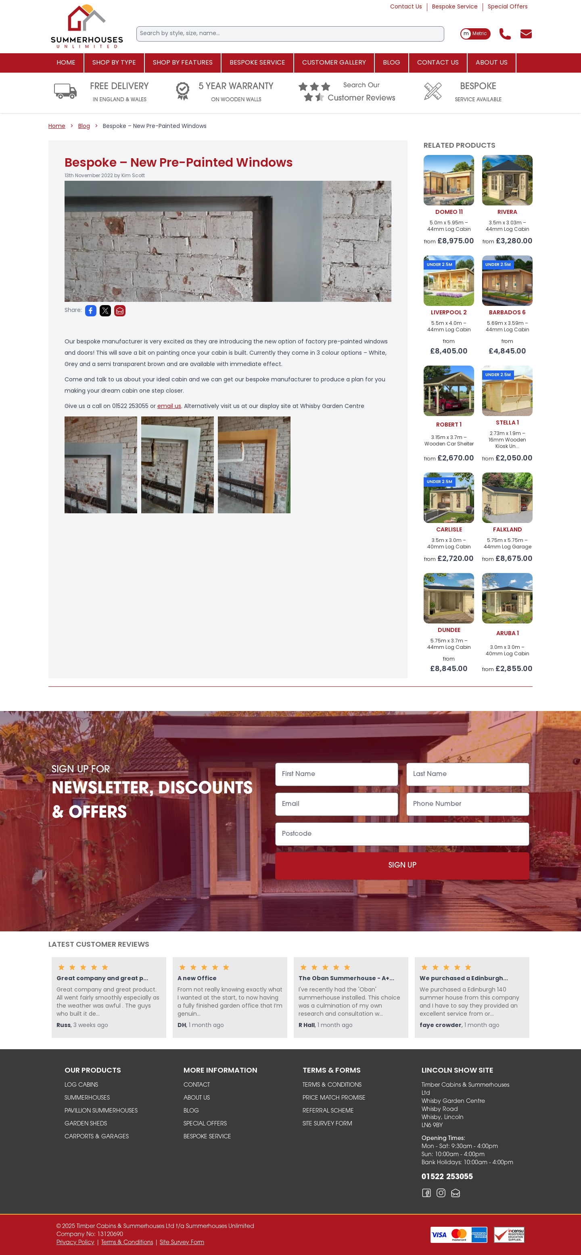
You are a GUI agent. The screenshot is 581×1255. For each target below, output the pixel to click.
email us (169, 407)
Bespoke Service (455, 7)
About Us (492, 63)
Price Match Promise (334, 1098)
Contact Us (406, 7)
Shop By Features (183, 63)
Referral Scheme (328, 1111)
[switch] (475, 34)
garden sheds (86, 1124)
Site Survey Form (327, 1124)
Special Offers (508, 7)
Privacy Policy (75, 1243)
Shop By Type (114, 63)
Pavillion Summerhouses (101, 1111)
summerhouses (87, 1098)
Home (65, 63)
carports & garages (97, 1137)
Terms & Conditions (332, 1085)
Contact (197, 1085)
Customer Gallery (334, 63)
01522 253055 (447, 1177)
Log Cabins (81, 1085)
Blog (391, 63)
